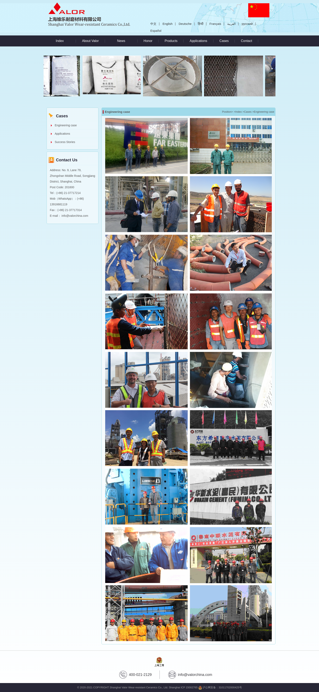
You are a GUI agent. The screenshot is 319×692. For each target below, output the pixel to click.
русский (247, 23)
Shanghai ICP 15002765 (183, 687)
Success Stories (65, 142)
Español (155, 30)
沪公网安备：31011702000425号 (220, 687)
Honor (148, 41)
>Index (238, 111)
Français (215, 23)
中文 (153, 23)
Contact (246, 41)
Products (171, 41)
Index (60, 41)
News (121, 41)
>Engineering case (263, 111)
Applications (198, 41)
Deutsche (185, 23)
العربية (231, 23)
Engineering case (66, 125)
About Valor (90, 41)
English (168, 23)
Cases (224, 41)
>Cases (247, 111)
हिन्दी (200, 23)
